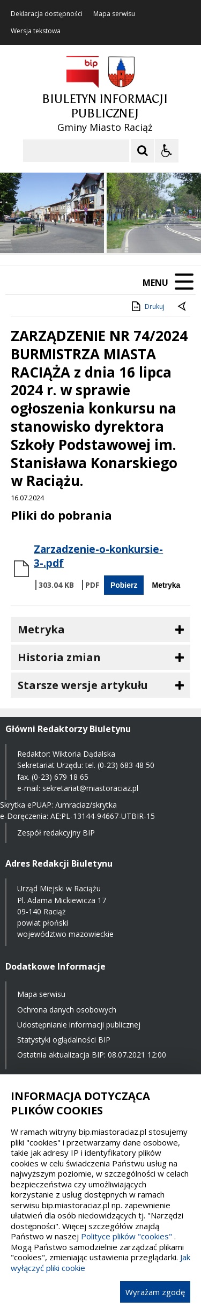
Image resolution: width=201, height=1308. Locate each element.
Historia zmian (59, 657)
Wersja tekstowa (36, 31)
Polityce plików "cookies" (126, 1236)
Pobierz (124, 585)
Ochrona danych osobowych (66, 1009)
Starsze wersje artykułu (83, 685)
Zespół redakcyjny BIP (56, 832)
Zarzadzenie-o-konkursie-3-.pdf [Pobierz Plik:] (98, 556)
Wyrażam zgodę (155, 1292)
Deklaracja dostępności (47, 14)
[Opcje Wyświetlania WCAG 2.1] (166, 150)
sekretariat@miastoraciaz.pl (90, 788)
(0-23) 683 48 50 (126, 765)
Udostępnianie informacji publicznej (78, 1024)
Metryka (166, 585)
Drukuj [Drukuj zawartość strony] (147, 306)
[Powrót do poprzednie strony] (182, 306)
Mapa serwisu (114, 14)
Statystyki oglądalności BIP (63, 1039)
